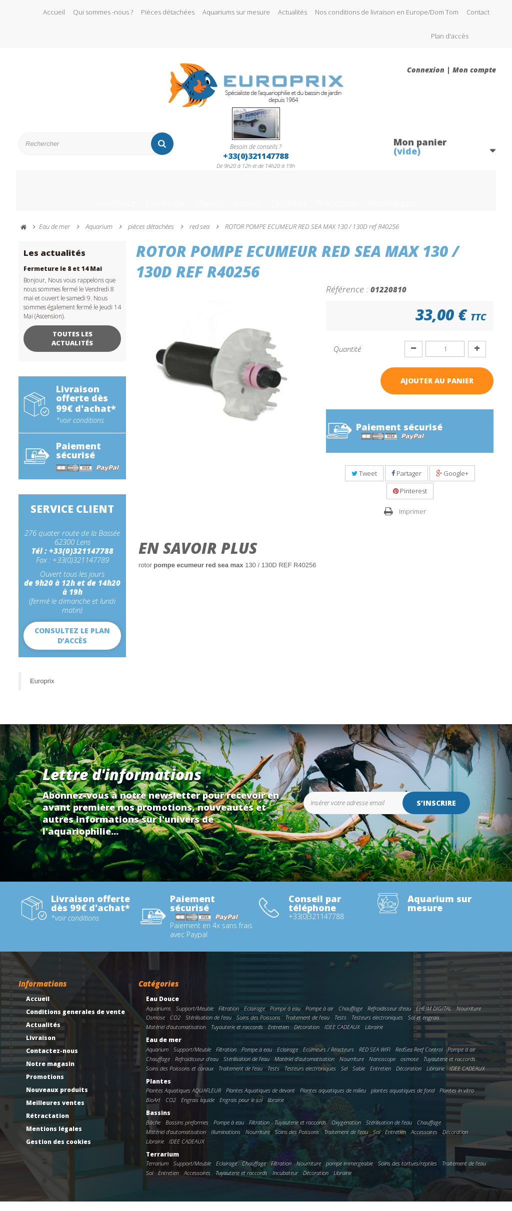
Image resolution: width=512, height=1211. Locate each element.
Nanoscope (382, 1068)
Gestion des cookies (58, 1151)
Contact (478, 11)
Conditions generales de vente (75, 1021)
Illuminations (225, 1141)
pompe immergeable (349, 1173)
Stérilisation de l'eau (209, 1027)
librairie (276, 1109)
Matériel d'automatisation (176, 1036)
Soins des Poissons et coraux (180, 1078)
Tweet (364, 482)
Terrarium (294, 196)
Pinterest (410, 500)
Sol (376, 1141)
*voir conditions (80, 429)
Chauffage (350, 1018)
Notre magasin (50, 1073)
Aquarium (157, 1059)
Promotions (358, 196)
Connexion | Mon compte (451, 69)
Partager (407, 482)
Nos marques (429, 196)
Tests (340, 1027)
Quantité (347, 358)
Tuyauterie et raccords (237, 1036)
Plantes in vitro (457, 1100)
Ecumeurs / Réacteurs (328, 1059)
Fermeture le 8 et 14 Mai (63, 278)
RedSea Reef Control (419, 1059)
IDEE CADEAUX (342, 1036)
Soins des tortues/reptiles (407, 1173)
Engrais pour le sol (241, 1109)
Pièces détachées (167, 11)
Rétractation (47, 1125)
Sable (358, 1078)
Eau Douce (76, 196)
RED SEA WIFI (374, 1059)
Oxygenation (346, 1132)
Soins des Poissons (258, 1027)
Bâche (153, 1132)
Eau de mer (138, 196)
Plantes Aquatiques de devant (260, 1100)
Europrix (42, 690)
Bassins (241, 196)
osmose (409, 1068)
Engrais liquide (197, 1109)
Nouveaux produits (57, 1099)
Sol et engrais (424, 1027)
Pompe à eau (285, 1018)
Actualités (292, 11)
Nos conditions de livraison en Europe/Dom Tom (386, 11)
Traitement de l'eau (308, 1027)
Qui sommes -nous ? (103, 11)
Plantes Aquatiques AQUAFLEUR (183, 1100)
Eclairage (254, 1018)
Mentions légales (54, 1138)
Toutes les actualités (72, 348)
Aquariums (158, 1018)
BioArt (153, 1109)
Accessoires (424, 1141)
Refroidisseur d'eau (389, 1018)
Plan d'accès (449, 35)
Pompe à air (320, 1018)
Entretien (278, 1036)
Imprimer (412, 520)
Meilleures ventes (55, 1112)
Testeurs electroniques (377, 1027)
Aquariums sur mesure (236, 11)
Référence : (347, 298)
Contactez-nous (52, 1060)
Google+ (452, 482)
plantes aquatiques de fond (402, 1100)
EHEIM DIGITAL (434, 1018)
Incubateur (285, 1182)
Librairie (374, 1036)
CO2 (175, 1027)
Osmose (155, 1027)
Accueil (54, 11)
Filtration (228, 1018)
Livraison (41, 1047)
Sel (344, 1078)
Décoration (307, 1036)
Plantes (194, 196)
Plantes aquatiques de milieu (333, 1100)
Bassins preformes (187, 1132)
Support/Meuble (195, 1018)
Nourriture (468, 1018)
